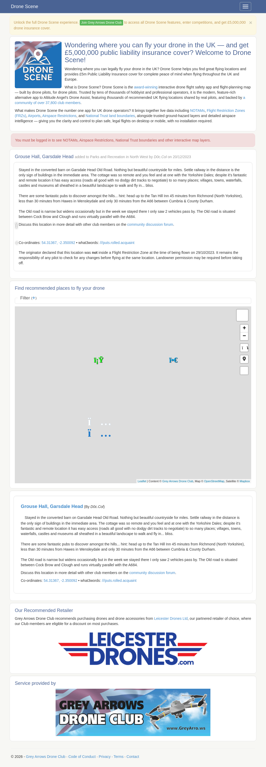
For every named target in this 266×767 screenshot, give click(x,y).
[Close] (250, 22)
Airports (34, 116)
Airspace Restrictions (59, 116)
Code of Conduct (82, 757)
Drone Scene (24, 6)
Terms (118, 757)
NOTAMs (197, 110)
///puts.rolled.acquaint (117, 243)
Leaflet (142, 481)
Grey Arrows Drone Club (177, 481)
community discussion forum (150, 224)
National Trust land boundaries (110, 116)
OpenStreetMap (214, 481)
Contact (133, 757)
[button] (244, 359)
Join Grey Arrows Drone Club (101, 22)
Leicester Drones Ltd (171, 618)
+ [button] (244, 328)
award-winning (145, 87)
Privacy (105, 757)
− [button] (244, 336)
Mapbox (245, 481)
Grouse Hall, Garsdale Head (52, 506)
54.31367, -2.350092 (58, 243)
